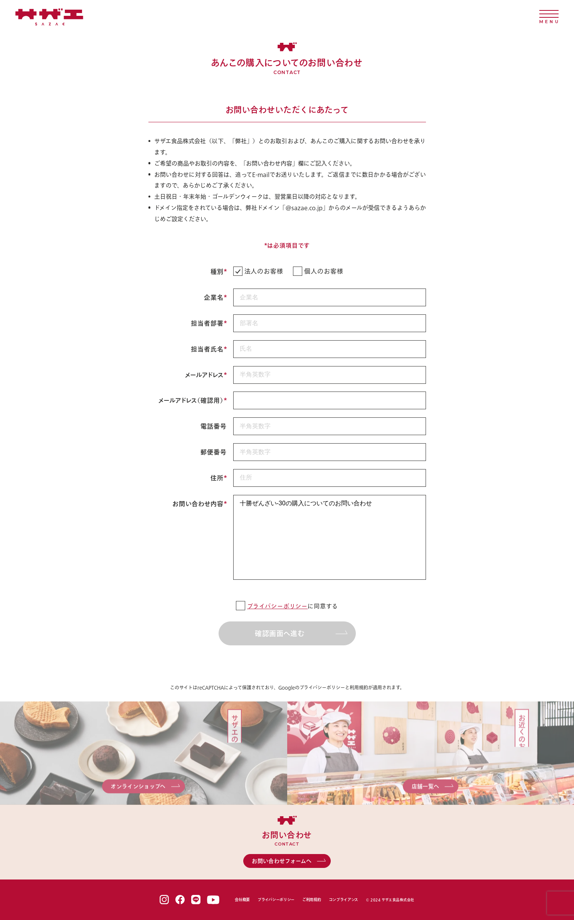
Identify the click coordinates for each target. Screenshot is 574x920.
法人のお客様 (258, 271)
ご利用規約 (311, 899)
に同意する (287, 606)
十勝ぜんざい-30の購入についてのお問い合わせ (329, 537)
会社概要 (242, 899)
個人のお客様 (318, 271)
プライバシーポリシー (277, 606)
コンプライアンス (344, 899)
